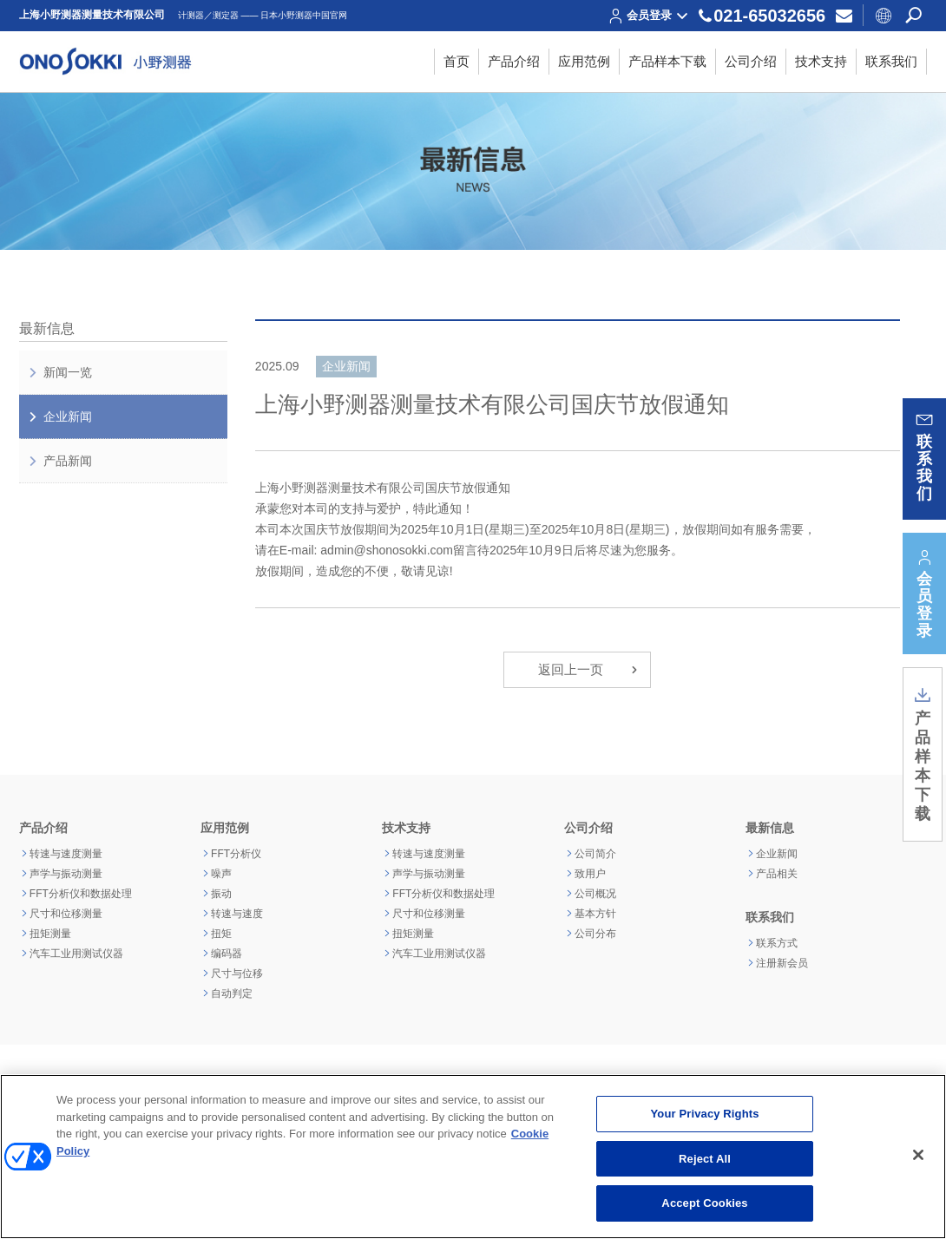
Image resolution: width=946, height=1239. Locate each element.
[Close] (918, 1155)
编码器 (226, 953)
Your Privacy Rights (705, 1113)
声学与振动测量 (66, 874)
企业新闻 (60, 416)
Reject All (705, 1158)
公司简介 (595, 854)
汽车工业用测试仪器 (76, 953)
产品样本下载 (922, 754)
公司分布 (595, 934)
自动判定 (232, 993)
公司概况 (595, 894)
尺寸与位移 (237, 973)
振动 (221, 894)
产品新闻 (60, 461)
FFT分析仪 (236, 854)
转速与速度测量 (66, 854)
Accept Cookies (704, 1203)
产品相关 (777, 874)
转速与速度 (237, 914)
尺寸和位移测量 (66, 914)
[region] (473, 1156)
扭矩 (221, 934)
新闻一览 (60, 372)
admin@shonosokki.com (386, 550)
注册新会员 (782, 963)
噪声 (221, 874)
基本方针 (595, 914)
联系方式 (777, 943)
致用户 (590, 874)
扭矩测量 (50, 934)
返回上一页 (589, 669)
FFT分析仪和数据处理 (81, 894)
